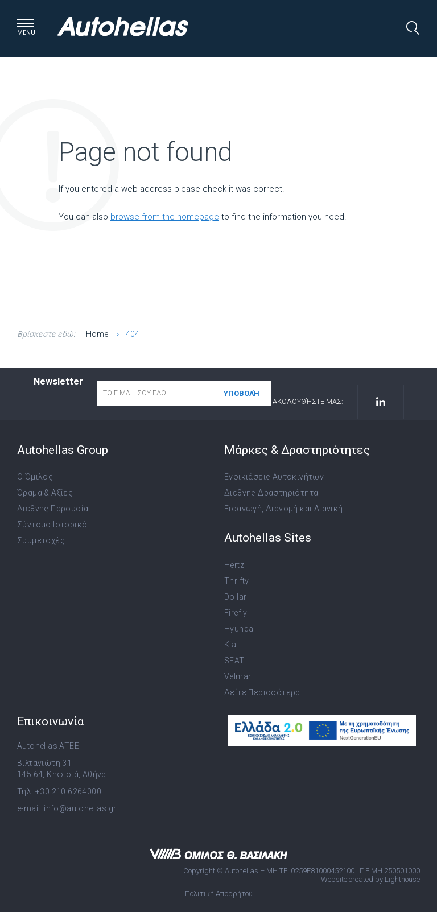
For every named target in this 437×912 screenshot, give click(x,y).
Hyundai (239, 628)
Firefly (236, 612)
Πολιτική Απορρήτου (219, 893)
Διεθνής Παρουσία (52, 508)
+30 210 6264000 (68, 791)
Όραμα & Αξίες (45, 492)
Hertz (234, 565)
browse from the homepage (164, 217)
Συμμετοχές (41, 540)
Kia (230, 644)
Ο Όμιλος (35, 476)
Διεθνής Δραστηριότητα (271, 492)
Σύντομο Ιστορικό (52, 524)
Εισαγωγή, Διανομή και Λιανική (283, 508)
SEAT (234, 660)
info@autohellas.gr (80, 808)
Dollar (235, 596)
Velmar (237, 676)
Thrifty (236, 580)
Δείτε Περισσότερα (262, 692)
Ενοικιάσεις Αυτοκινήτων (274, 476)
